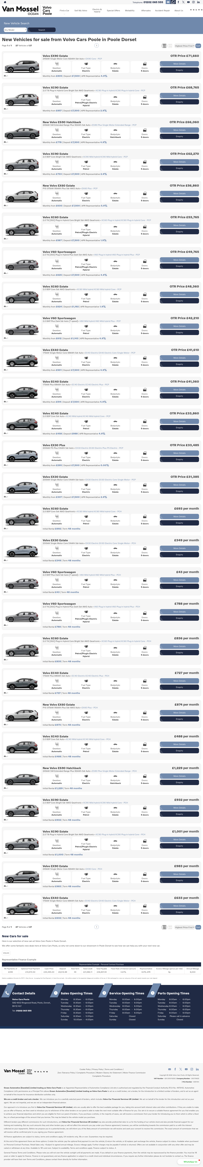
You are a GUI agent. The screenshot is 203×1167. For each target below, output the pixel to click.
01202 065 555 (153, 2)
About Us (178, 10)
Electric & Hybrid (97, 10)
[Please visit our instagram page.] (193, 2)
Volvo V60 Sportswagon (59, 251)
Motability (129, 10)
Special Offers (113, 10)
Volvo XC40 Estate (55, 413)
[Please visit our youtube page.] (188, 2)
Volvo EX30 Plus (54, 445)
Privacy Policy (97, 1069)
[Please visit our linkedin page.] (198, 2)
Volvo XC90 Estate (55, 87)
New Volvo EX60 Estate (59, 185)
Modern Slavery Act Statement (109, 1073)
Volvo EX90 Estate (55, 55)
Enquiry (179, 70)
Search (41, 30)
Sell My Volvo (80, 10)
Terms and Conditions (113, 1069)
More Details (179, 63)
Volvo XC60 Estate (55, 217)
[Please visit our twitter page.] (183, 2)
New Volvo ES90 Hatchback (62, 122)
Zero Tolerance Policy (66, 1073)
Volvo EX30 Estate (55, 476)
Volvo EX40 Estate (55, 349)
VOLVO (6, 953)
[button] (188, 1161)
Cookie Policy (85, 1069)
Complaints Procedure (86, 1073)
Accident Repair (162, 10)
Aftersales (146, 10)
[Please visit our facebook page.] (178, 2)
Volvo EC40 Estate (55, 381)
